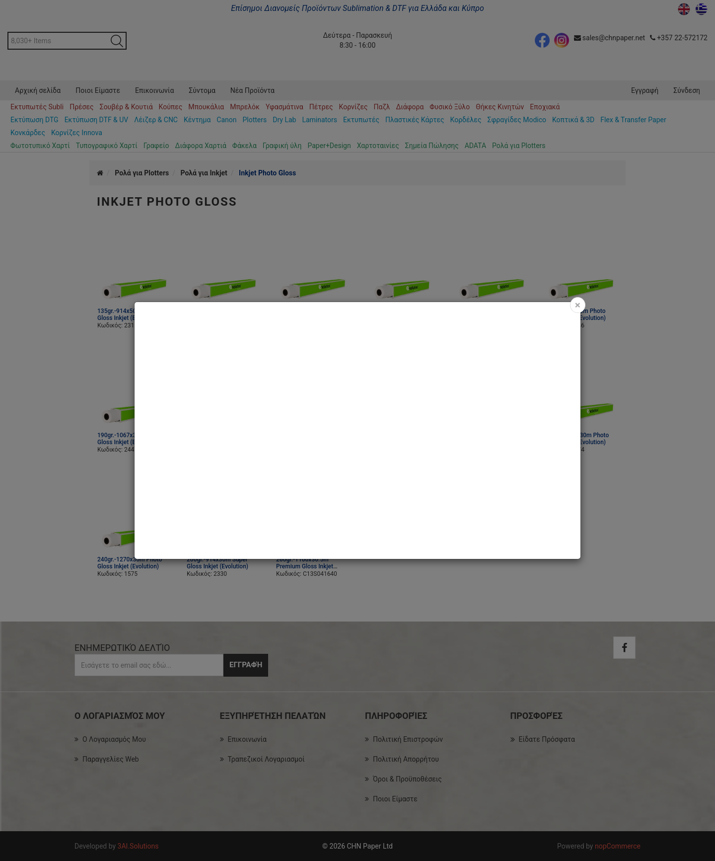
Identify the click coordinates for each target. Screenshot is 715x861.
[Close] (577, 305)
